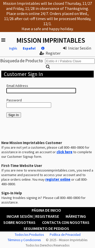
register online (57, 179)
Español (29, 48)
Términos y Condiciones (24, 240)
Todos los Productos (29, 234)
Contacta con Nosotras (65, 222)
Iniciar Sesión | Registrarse (33, 216)
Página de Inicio (46, 210)
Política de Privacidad (65, 234)
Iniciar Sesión (77, 48)
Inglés (13, 48)
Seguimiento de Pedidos (46, 228)
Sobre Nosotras (19, 222)
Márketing (76, 216)
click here (64, 152)
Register (50, 53)
